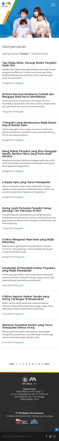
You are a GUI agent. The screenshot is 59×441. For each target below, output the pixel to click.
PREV (12, 364)
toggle (56, 429)
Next (47, 364)
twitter (50, 436)
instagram (54, 436)
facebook (46, 436)
